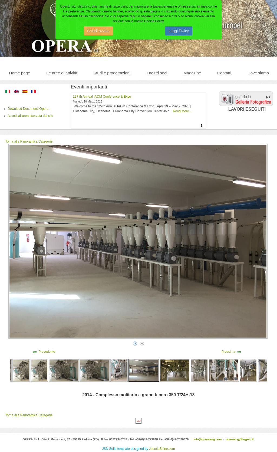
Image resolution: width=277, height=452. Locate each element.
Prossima (228, 352)
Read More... (182, 111)
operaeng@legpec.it (240, 439)
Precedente (46, 352)
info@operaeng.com (207, 439)
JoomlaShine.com (162, 449)
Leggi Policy (179, 31)
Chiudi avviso (98, 31)
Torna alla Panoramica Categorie (28, 141)
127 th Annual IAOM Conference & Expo (102, 96)
